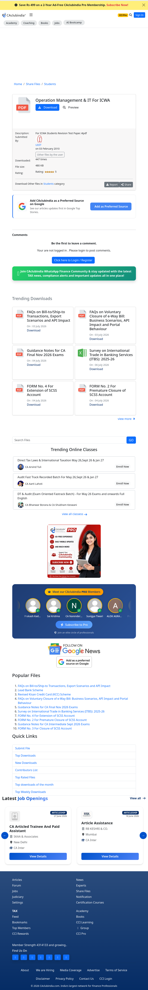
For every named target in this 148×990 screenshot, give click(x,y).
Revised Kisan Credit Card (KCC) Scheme (44, 694)
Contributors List (26, 770)
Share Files (83, 891)
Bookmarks (19, 922)
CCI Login (105, 979)
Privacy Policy (65, 979)
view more (127, 419)
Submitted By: (21, 138)
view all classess (75, 514)
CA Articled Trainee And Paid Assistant (34, 828)
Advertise (93, 970)
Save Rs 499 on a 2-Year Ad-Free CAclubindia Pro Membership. (71, 5)
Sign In (139, 15)
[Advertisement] (74, 54)
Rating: (19, 173)
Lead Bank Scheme (30, 690)
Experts (81, 885)
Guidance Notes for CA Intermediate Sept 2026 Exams (54, 724)
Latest (25, 798)
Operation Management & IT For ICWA (73, 100)
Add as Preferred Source (111, 206)
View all (138, 798)
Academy (11, 23)
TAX (15, 911)
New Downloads (26, 763)
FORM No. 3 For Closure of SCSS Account (45, 728)
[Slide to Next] (143, 835)
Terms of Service (116, 970)
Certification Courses (90, 902)
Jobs (57, 23)
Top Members (21, 928)
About (25, 970)
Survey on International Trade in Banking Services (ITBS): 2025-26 (111, 354)
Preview (71, 107)
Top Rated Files (25, 777)
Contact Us (86, 979)
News (80, 880)
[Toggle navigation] (31, 15)
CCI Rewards (20, 934)
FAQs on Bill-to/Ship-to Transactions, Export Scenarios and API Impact (48, 316)
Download (47, 107)
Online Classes (74, 449)
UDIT (38, 145)
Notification (84, 897)
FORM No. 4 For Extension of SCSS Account (42, 390)
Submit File (22, 748)
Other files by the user (50, 154)
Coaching (28, 23)
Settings (17, 902)
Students (48, 183)
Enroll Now (122, 466)
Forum (16, 885)
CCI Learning (84, 922)
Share (126, 184)
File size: (20, 166)
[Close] (143, 5)
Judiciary (18, 897)
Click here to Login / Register (73, 260)
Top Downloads (25, 755)
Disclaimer (43, 979)
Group (82, 928)
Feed (15, 917)
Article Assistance (97, 823)
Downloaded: (23, 160)
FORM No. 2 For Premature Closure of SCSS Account (108, 390)
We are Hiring (45, 970)
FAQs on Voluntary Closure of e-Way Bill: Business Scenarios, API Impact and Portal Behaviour (110, 320)
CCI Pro (81, 934)
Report (112, 184)
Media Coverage (70, 970)
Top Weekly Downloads (30, 792)
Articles (17, 880)
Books (44, 23)
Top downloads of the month (34, 785)
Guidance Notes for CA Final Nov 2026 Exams (46, 352)
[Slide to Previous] (4, 835)
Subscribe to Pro (74, 625)
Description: (22, 133)
